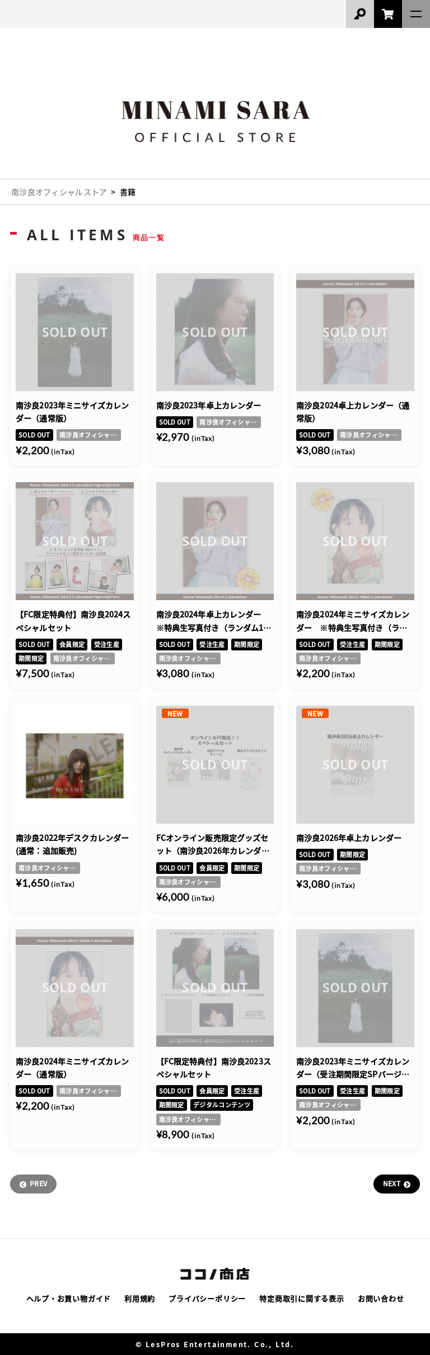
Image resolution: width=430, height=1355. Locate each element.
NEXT (391, 1183)
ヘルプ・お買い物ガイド (68, 1298)
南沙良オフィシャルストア (59, 191)
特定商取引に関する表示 (301, 1298)
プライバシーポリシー (207, 1298)
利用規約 (139, 1298)
